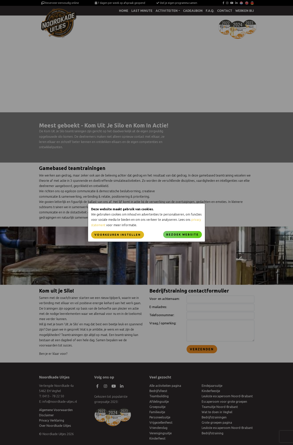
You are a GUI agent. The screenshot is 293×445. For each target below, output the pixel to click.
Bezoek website (182, 234)
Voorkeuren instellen (117, 234)
